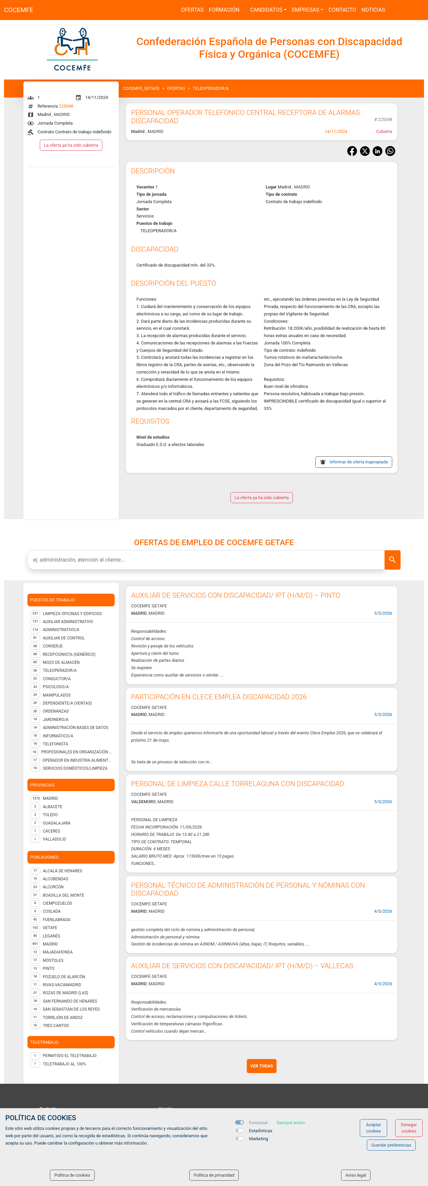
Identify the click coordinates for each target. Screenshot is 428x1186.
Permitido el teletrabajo (70, 1055)
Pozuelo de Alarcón (64, 977)
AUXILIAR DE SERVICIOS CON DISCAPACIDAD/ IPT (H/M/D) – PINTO (235, 595)
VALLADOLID (54, 839)
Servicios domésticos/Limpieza (75, 768)
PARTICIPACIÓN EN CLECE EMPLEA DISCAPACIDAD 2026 (219, 697)
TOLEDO (50, 814)
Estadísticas (261, 1130)
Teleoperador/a (60, 670)
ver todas (261, 1065)
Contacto (342, 10)
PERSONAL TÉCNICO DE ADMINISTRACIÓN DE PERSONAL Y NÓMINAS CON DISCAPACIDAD (248, 889)
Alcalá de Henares (62, 871)
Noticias (373, 10)
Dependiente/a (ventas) (67, 703)
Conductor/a (57, 679)
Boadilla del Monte (63, 895)
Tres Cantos (56, 1025)
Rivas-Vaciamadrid (62, 985)
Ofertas (192, 10)
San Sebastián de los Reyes (71, 1009)
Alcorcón (53, 887)
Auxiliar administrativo (68, 621)
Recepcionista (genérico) (69, 654)
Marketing (258, 1138)
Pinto (48, 968)
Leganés (51, 936)
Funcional (258, 1122)
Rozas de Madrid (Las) (65, 993)
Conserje (53, 646)
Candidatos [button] (266, 10)
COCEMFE (18, 10)
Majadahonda (58, 952)
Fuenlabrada (56, 919)
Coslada (52, 911)
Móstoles (53, 960)
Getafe (50, 927)
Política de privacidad (214, 1175)
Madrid (50, 944)
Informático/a (58, 736)
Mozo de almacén (61, 662)
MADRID (50, 798)
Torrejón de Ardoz (63, 1017)
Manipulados (57, 695)
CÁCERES (51, 831)
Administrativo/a (61, 629)
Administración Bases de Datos (75, 727)
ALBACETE (52, 806)
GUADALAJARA (57, 823)
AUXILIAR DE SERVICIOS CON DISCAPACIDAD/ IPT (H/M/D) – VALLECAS (242, 966)
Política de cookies (72, 1175)
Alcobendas (55, 879)
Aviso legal (355, 1175)
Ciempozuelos (57, 903)
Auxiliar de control (64, 638)
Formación (224, 10)
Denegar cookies (409, 1128)
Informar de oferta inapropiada (359, 461)
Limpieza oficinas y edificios (72, 613)
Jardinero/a (56, 719)
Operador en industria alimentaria (77, 760)
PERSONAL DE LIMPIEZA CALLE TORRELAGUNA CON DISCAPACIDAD (237, 784)
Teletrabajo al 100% (64, 1064)
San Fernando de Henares (70, 1001)
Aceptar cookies (373, 1128)
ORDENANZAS (56, 711)
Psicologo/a (56, 687)
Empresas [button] (305, 10)
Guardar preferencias (391, 1145)
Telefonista (55, 744)
